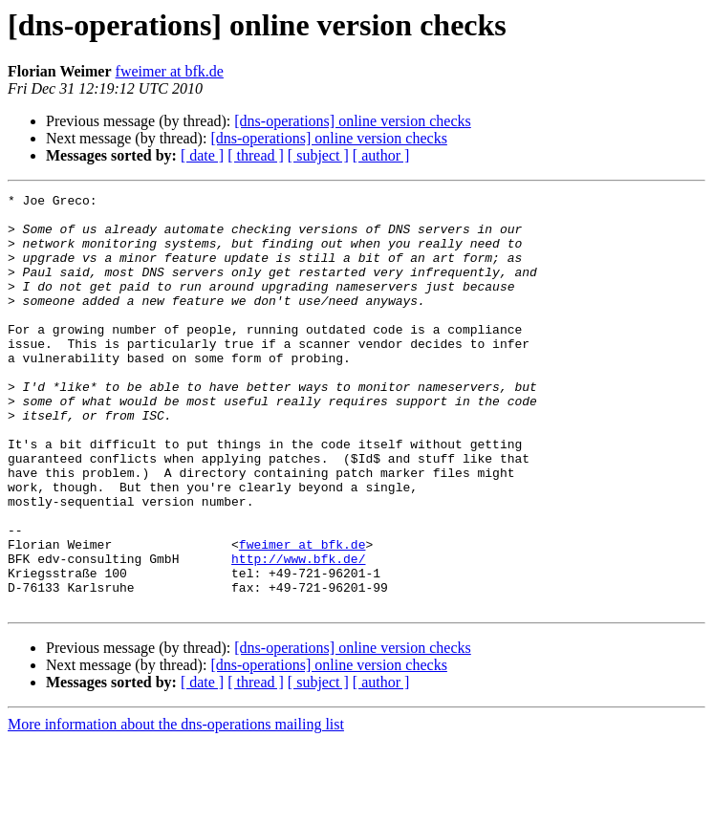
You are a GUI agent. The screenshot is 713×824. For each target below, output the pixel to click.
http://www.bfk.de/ (298, 632)
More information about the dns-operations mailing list (176, 807)
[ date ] (202, 155)
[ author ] (381, 155)
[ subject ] (318, 155)
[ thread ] (255, 155)
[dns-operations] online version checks (352, 121)
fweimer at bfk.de (170, 71)
